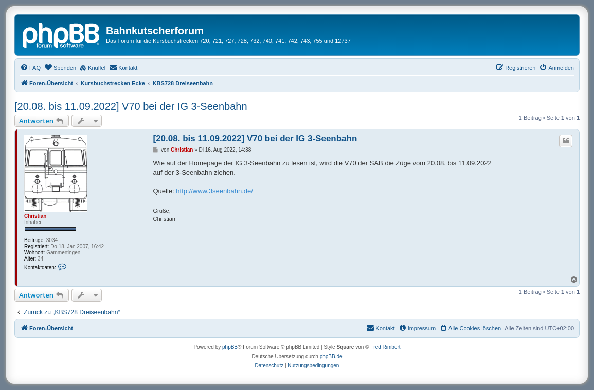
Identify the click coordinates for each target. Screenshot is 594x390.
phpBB (230, 347)
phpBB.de (331, 356)
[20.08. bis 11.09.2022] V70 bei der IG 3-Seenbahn (130, 106)
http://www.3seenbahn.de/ (214, 191)
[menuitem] (30, 68)
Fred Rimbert (385, 347)
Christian (35, 216)
